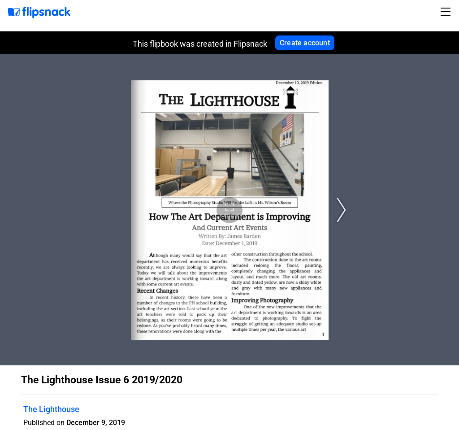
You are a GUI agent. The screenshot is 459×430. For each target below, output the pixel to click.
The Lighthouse (51, 409)
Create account (305, 43)
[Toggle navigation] (447, 11)
